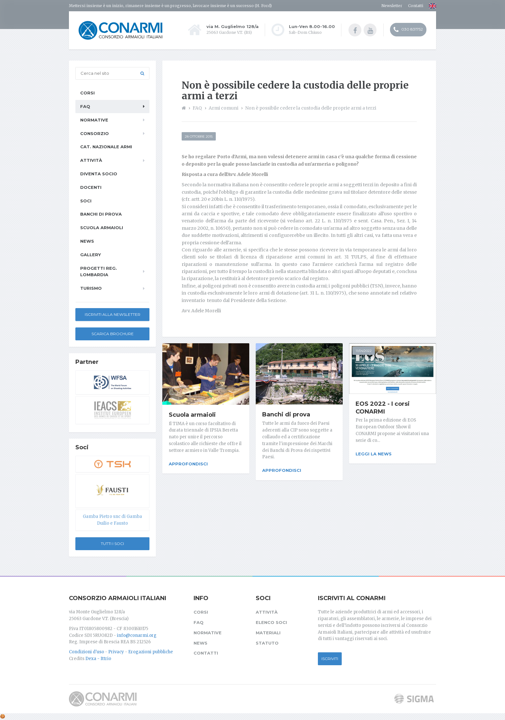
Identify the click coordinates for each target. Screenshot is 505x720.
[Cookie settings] (2, 716)
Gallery (90, 254)
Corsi (87, 92)
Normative (94, 119)
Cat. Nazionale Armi (106, 146)
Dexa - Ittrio (98, 658)
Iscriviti (329, 658)
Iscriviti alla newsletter (112, 314)
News (87, 241)
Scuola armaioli (192, 414)
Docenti (90, 187)
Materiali (268, 632)
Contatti (415, 5)
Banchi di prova (286, 414)
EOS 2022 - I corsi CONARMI (383, 407)
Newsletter (391, 5)
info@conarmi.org (137, 635)
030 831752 (408, 30)
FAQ (85, 106)
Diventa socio (98, 173)
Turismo (91, 288)
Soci (85, 200)
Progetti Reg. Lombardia (98, 271)
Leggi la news (374, 453)
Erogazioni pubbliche (150, 652)
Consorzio (94, 133)
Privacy (116, 652)
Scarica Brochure (112, 333)
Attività (91, 160)
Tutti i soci (112, 543)
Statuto (267, 643)
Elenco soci (271, 622)
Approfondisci (188, 463)
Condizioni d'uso (86, 652)
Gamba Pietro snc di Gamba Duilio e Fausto (112, 520)
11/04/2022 (364, 351)
